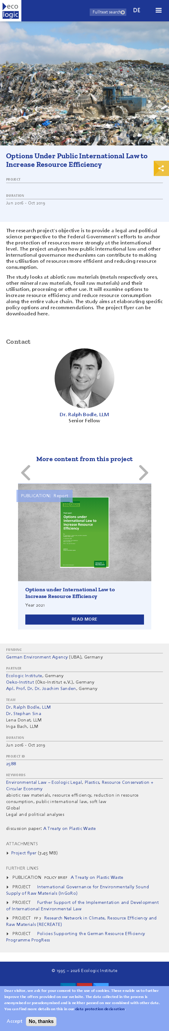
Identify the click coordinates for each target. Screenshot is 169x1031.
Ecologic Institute (24, 676)
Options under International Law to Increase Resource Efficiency (70, 593)
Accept (14, 1021)
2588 (11, 764)
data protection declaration (100, 1009)
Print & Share (161, 168)
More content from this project (84, 459)
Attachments (22, 844)
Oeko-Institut (20, 682)
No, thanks (41, 1021)
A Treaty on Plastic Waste (97, 877)
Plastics (92, 782)
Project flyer (23, 853)
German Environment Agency (37, 657)
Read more (85, 619)
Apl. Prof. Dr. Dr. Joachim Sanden (41, 689)
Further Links (22, 868)
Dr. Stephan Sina (23, 714)
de (137, 10)
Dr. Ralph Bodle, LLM (28, 707)
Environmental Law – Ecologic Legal (44, 782)
